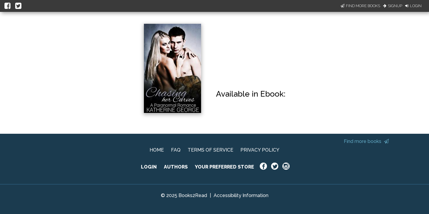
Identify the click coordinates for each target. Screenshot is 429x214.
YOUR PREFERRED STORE (224, 167)
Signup (392, 6)
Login (413, 6)
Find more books (366, 141)
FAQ (176, 150)
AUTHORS (176, 167)
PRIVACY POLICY (259, 150)
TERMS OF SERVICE (210, 150)
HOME (157, 150)
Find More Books (360, 6)
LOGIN (149, 167)
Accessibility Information (241, 195)
